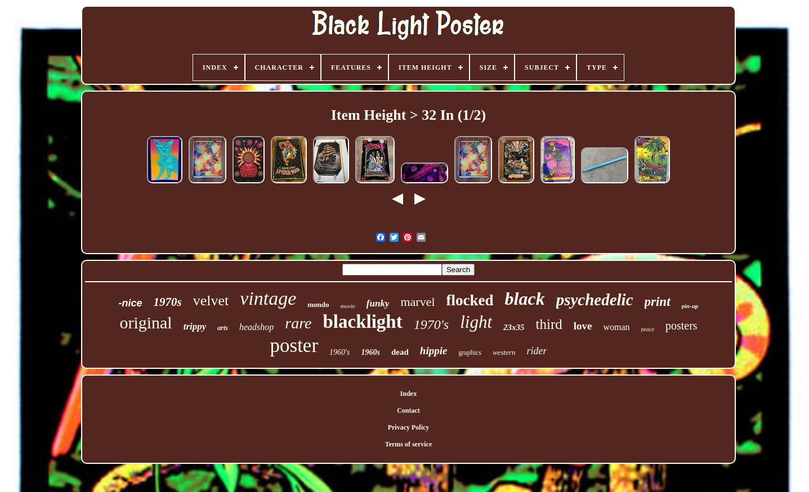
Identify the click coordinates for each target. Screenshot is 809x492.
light (476, 322)
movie (348, 306)
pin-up (690, 306)
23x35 (514, 327)
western (504, 352)
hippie (434, 350)
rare (298, 323)
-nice (130, 303)
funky (378, 303)
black (525, 298)
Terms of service (408, 444)
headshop (256, 327)
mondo (318, 304)
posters (681, 325)
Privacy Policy (409, 427)
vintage (268, 298)
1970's (431, 324)
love (583, 326)
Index (408, 394)
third (549, 324)
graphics (469, 352)
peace (647, 329)
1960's (339, 352)
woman (616, 327)
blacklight (363, 322)
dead (400, 351)
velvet (211, 300)
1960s (370, 352)
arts (222, 328)
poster (294, 345)
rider (536, 350)
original (145, 322)
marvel (417, 302)
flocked (470, 300)
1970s (167, 302)
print (658, 302)
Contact (408, 410)
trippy (195, 326)
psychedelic (594, 300)
